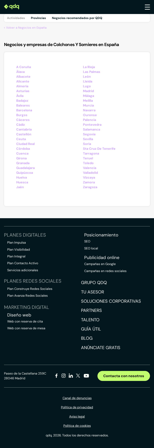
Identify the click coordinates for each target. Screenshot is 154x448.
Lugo (87, 86)
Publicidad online (102, 257)
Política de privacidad (77, 407)
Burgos (21, 115)
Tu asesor (92, 292)
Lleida (87, 81)
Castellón (23, 134)
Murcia (88, 105)
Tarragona (91, 153)
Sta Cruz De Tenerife (99, 149)
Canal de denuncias (77, 398)
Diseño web (19, 315)
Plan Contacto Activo (22, 263)
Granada (22, 163)
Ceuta (21, 139)
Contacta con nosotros (123, 376)
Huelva (21, 177)
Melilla (88, 100)
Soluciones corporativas (111, 301)
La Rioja (89, 67)
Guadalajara (25, 168)
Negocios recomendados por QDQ (77, 18)
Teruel (88, 158)
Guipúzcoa (24, 173)
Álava (20, 72)
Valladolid (90, 173)
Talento (90, 320)
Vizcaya (89, 177)
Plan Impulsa (16, 242)
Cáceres (23, 120)
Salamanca (91, 129)
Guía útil (91, 329)
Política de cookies (77, 426)
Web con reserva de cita (25, 321)
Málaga (88, 96)
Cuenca (22, 153)
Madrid (88, 91)
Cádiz (20, 125)
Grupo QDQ (94, 282)
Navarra (89, 110)
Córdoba (23, 149)
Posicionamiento (101, 235)
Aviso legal (77, 416)
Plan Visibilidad (18, 249)
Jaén (20, 187)
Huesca (22, 182)
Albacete (23, 76)
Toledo (88, 163)
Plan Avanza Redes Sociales (27, 295)
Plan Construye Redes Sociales (29, 289)
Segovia (89, 134)
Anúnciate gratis (100, 348)
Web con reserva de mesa (26, 328)
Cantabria (24, 129)
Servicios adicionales (22, 270)
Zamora (89, 182)
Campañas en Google (100, 264)
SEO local (91, 248)
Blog (87, 338)
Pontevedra (92, 125)
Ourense (90, 115)
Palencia (89, 120)
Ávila (19, 96)
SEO (87, 241)
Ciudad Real (25, 144)
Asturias (22, 91)
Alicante (22, 81)
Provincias (38, 18)
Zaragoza (90, 187)
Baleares (23, 105)
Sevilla (88, 139)
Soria (87, 144)
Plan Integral (16, 256)
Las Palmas (91, 72)
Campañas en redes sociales (105, 271)
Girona (21, 158)
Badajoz (22, 100)
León (87, 76)
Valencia (89, 168)
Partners (91, 310)
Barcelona (24, 110)
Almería (22, 86)
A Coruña (23, 67)
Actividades (16, 18)
